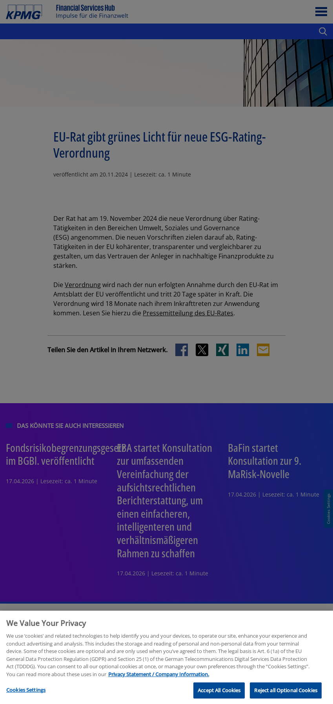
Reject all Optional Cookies (285, 695)
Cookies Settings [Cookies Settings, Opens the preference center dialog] (25, 694)
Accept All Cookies (219, 695)
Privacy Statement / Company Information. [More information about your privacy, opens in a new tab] (158, 679)
